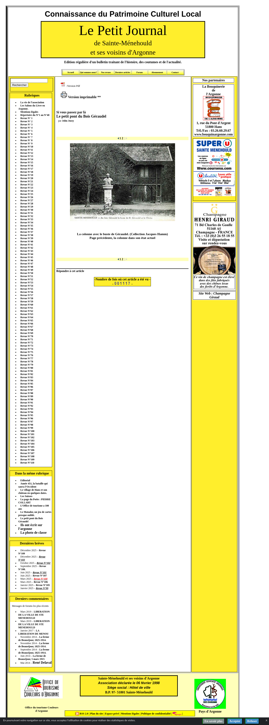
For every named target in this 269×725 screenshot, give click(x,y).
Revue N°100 (27, 431)
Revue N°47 (26, 263)
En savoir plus (213, 721)
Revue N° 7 (26, 137)
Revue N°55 (26, 288)
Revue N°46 (26, 260)
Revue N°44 (26, 254)
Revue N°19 (26, 175)
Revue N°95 (26, 415)
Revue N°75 (26, 352)
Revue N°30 (26, 209)
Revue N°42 (26, 247)
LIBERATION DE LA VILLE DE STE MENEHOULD (34, 614)
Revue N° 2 (26, 121)
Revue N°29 (26, 206)
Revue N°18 (26, 171)
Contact (175, 72)
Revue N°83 (26, 377)
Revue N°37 (26, 231)
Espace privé (111, 713)
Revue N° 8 (26, 140)
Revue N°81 (26, 371)
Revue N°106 (27, 450)
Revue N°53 (26, 282)
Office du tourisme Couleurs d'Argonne (41, 709)
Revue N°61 (26, 307)
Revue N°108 (27, 456)
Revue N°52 (26, 279)
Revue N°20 (26, 178)
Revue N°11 (26, 149)
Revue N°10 (26, 146)
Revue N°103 (27, 440)
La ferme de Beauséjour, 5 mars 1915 (32, 657)
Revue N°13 (26, 156)
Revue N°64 (26, 317)
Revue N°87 (26, 390)
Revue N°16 (26, 165)
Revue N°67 (26, 326)
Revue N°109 (27, 459)
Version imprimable (79, 97)
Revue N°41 (26, 244)
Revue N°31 (26, 213)
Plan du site (97, 713)
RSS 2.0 (82, 713)
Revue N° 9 (26, 143)
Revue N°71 (26, 339)
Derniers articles (122, 72)
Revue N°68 (26, 329)
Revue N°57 (26, 295)
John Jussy (68, 120)
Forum (139, 72)
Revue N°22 (26, 184)
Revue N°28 (26, 203)
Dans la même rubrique (32, 473)
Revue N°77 (26, 358)
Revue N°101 (27, 434)
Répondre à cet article (70, 271)
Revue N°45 (26, 257)
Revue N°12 (26, 152)
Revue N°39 (26, 238)
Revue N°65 (26, 320)
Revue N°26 (26, 197)
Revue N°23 (26, 187)
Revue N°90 (26, 399)
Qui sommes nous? (88, 72)
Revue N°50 (26, 273)
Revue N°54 (26, 285)
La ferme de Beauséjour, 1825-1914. (33, 638)
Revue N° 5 (26, 130)
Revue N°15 (26, 162)
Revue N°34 (26, 222)
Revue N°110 (27, 462)
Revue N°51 (26, 276)
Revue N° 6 (26, 134)
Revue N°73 (26, 345)
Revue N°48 (26, 266)
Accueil (70, 72)
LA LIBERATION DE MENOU (33, 632)
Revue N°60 (26, 304)
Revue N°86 (26, 386)
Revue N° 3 (26, 124)
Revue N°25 (26, 194)
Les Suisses (26, 496)
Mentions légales (29, 111)
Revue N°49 (26, 269)
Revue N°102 (27, 437)
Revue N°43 (26, 250)
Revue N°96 (26, 418)
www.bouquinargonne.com (213, 134)
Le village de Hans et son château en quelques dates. (32, 491)
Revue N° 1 (26, 118)
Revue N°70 (26, 336)
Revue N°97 (26, 421)
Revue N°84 (26, 380)
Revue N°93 (26, 408)
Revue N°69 (26, 333)
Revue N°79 (26, 364)
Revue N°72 (26, 342)
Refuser (252, 721)
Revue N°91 (26, 402)
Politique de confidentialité (155, 713)
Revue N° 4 (26, 127)
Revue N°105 (27, 446)
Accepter (235, 721)
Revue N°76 (26, 355)
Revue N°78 (26, 361)
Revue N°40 (26, 241)
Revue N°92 (26, 405)
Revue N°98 (26, 424)
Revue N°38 (26, 235)
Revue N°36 (26, 228)
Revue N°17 (26, 168)
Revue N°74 (26, 348)
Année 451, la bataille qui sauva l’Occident (33, 485)
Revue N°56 (26, 292)
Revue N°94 (26, 412)
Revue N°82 (26, 374)
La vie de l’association (32, 102)
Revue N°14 (26, 159)
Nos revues (106, 72)
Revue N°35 (26, 225)
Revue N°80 (26, 367)
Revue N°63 (26, 314)
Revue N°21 (26, 181)
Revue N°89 (26, 396)
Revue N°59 (26, 301)
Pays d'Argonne (210, 711)
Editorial (25, 480)
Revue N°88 (26, 393)
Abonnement (157, 72)
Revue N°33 (26, 219)
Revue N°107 (27, 453)
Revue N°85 (26, 383)
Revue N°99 (26, 427)
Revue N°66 (26, 323)
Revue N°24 (26, 190)
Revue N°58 (26, 298)
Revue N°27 (26, 200)
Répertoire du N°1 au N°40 (34, 115)
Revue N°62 (26, 311)
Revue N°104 (27, 443)
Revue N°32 (26, 216)
